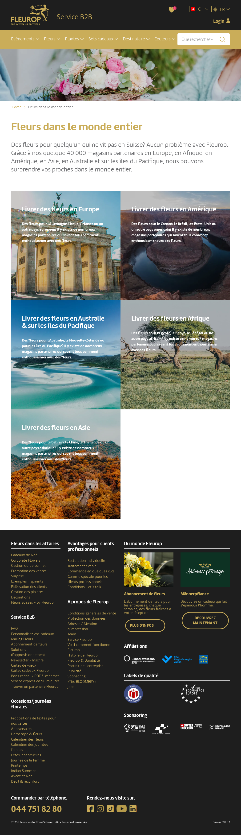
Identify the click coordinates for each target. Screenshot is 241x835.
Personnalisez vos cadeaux (32, 634)
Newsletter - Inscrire (27, 660)
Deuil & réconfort (25, 781)
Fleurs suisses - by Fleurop (32, 602)
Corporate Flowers (25, 560)
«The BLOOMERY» (82, 682)
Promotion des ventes (29, 571)
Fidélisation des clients (29, 587)
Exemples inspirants (27, 581)
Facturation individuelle (86, 561)
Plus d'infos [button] (142, 625)
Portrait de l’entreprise (85, 666)
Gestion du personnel (28, 565)
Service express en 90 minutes (35, 681)
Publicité (74, 671)
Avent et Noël (22, 776)
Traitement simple (82, 566)
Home (16, 107)
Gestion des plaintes (27, 592)
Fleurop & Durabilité (84, 660)
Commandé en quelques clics (91, 571)
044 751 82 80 (36, 809)
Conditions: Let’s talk (84, 587)
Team (72, 634)
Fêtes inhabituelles (26, 755)
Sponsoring (76, 676)
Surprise (17, 576)
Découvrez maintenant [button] (205, 620)
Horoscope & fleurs (26, 734)
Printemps (19, 765)
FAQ (14, 628)
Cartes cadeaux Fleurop (30, 670)
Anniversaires (21, 729)
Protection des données (87, 618)
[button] (25, 39)
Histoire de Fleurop (83, 655)
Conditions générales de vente (92, 613)
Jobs (71, 687)
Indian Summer (23, 771)
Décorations (20, 597)
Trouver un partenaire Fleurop (35, 686)
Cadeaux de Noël (24, 555)
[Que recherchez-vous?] (203, 39)
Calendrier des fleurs (27, 739)
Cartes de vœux (23, 665)
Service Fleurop (80, 639)
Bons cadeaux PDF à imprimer (35, 676)
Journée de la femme (28, 760)
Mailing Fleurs (22, 639)
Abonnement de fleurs (29, 644)
